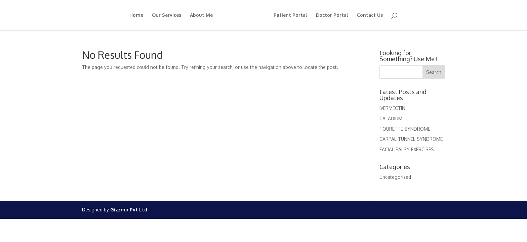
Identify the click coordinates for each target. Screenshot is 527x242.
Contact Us (370, 15)
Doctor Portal (332, 15)
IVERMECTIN (392, 108)
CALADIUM (390, 118)
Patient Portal (290, 15)
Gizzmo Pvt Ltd (128, 209)
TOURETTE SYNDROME (404, 129)
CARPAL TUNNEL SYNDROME (411, 139)
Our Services (166, 15)
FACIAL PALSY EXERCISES (406, 149)
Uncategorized (395, 177)
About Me (201, 15)
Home (136, 15)
